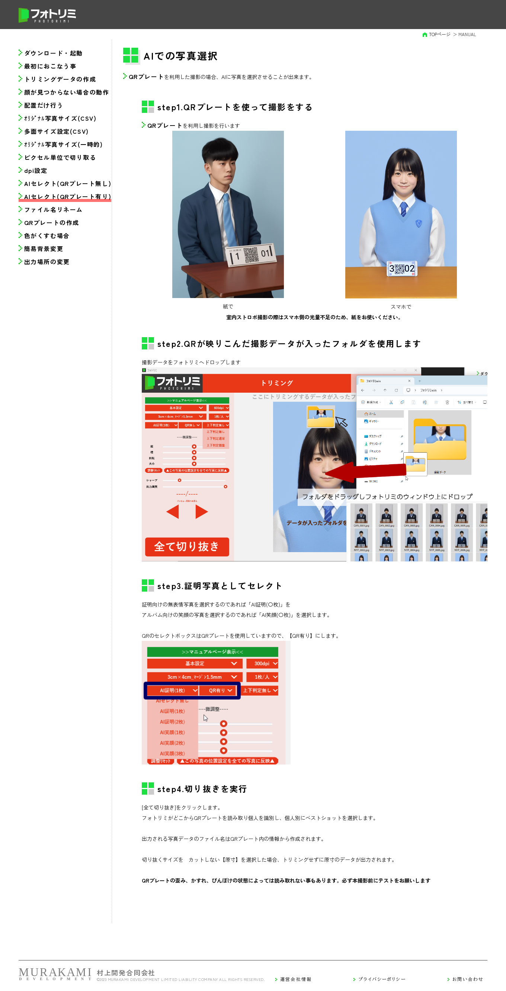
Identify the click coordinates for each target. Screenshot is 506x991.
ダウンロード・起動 (53, 52)
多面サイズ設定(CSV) (56, 131)
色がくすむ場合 (47, 235)
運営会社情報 (296, 979)
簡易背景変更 (44, 248)
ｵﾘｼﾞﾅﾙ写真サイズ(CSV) (60, 118)
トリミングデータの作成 (60, 79)
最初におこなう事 (50, 65)
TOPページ (440, 34)
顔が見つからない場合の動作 (66, 92)
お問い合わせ (468, 979)
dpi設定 (36, 170)
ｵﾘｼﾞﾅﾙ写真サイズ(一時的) (63, 144)
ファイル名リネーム (53, 209)
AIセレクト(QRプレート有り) (68, 196)
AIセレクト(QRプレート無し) (68, 183)
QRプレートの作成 (51, 222)
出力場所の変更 (47, 261)
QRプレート (146, 76)
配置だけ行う (44, 105)
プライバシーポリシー (382, 979)
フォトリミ (48, 15)
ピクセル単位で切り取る (60, 157)
